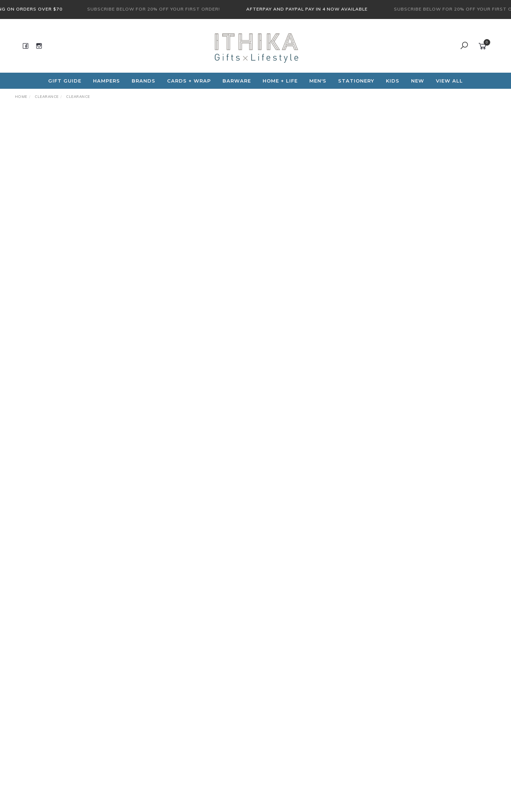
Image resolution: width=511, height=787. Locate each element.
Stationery (356, 81)
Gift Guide (64, 81)
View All (449, 81)
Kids (392, 81)
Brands (143, 81)
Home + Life (280, 81)
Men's (317, 81)
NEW (417, 81)
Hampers (106, 81)
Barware (236, 81)
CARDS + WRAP (189, 81)
